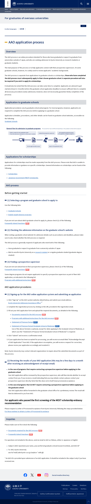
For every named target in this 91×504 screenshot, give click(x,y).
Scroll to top (88, 501)
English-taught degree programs (20, 214)
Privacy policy (74, 489)
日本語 (22, 29)
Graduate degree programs (43, 9)
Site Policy (83, 489)
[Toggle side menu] (83, 26)
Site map (65, 489)
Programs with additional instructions (18, 280)
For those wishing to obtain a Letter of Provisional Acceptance (27, 411)
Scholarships (12, 174)
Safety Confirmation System (50, 494)
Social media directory (60, 475)
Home (6, 9)
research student (41, 252)
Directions (83, 485)
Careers (74, 485)
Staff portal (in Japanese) (75, 494)
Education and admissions (27, 9)
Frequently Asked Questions (15, 223)
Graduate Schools (11, 121)
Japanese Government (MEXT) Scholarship (23, 178)
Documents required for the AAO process (23, 430)
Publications (65, 485)
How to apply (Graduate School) (61, 9)
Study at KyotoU (14, 9)
